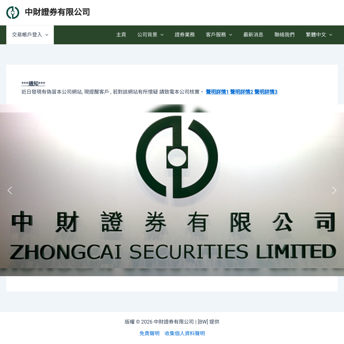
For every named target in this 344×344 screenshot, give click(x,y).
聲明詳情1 (217, 92)
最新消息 (256, 35)
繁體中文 (319, 34)
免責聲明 (149, 333)
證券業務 (189, 35)
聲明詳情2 (241, 92)
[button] (10, 190)
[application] (45, 34)
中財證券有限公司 (57, 12)
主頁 (128, 35)
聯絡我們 (286, 35)
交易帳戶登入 (29, 34)
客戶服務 (223, 34)
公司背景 (156, 34)
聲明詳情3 (265, 92)
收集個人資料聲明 (185, 333)
